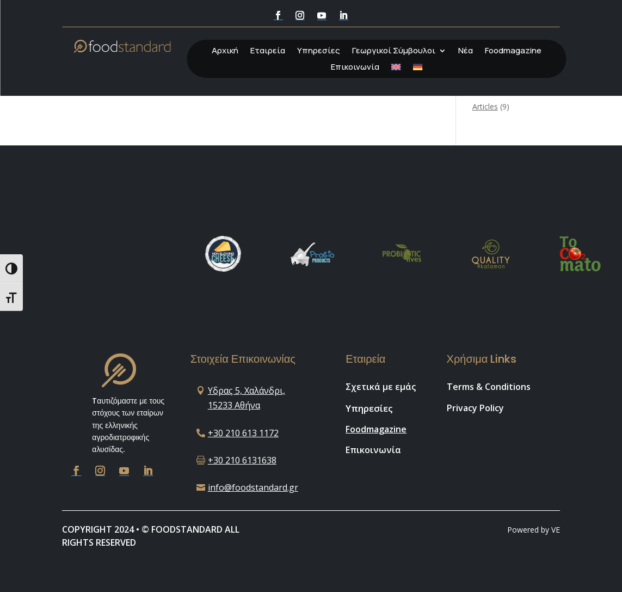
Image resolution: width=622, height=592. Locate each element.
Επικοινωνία (355, 67)
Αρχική (225, 51)
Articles (485, 106)
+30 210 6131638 (242, 460)
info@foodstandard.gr (253, 487)
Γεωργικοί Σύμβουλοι (393, 51)
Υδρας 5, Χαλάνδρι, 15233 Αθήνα (246, 398)
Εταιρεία (267, 51)
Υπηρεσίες (318, 51)
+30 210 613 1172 (243, 433)
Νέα (465, 51)
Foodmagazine (513, 51)
